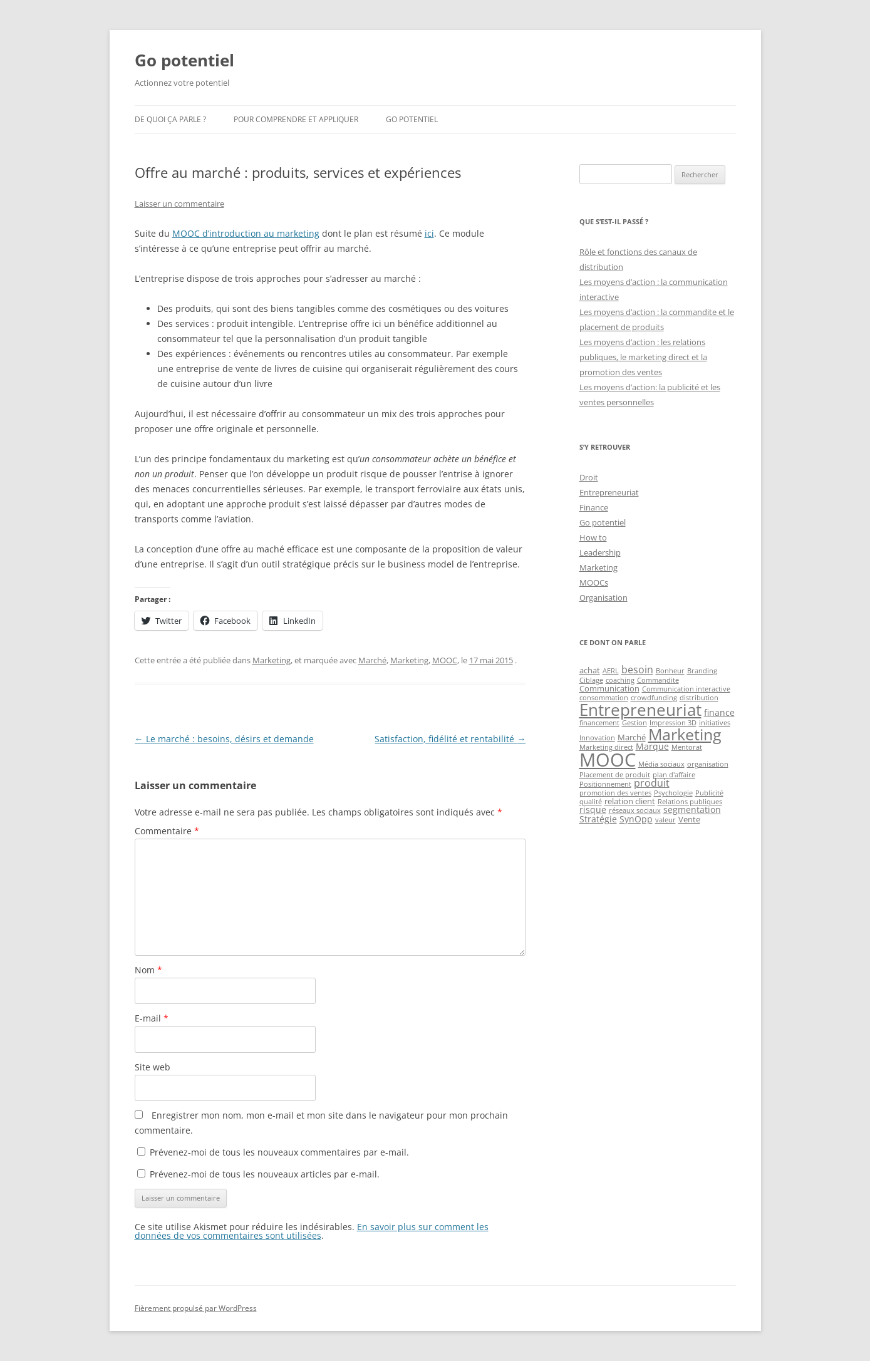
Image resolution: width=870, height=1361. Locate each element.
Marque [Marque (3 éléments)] (652, 746)
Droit (588, 477)
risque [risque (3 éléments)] (592, 809)
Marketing (271, 660)
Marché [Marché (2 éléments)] (632, 737)
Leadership (600, 552)
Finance (593, 507)
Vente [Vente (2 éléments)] (689, 819)
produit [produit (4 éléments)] (652, 783)
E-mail (151, 1018)
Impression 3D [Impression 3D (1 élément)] (673, 722)
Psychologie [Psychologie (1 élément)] (673, 793)
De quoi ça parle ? (170, 119)
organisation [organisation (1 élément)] (707, 764)
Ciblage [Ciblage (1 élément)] (591, 680)
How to (593, 537)
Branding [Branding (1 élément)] (702, 670)
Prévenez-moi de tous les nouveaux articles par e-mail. (265, 1174)
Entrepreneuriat (609, 492)
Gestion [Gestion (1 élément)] (634, 722)
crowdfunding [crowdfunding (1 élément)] (654, 697)
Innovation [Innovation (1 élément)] (597, 737)
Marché (372, 660)
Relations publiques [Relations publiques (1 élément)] (690, 801)
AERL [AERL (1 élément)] (611, 670)
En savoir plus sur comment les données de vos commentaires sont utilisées (312, 1231)
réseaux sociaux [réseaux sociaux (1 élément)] (635, 810)
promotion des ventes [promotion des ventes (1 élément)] (615, 793)
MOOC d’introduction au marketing (245, 233)
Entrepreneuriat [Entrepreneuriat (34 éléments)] (640, 709)
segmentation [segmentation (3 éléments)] (692, 809)
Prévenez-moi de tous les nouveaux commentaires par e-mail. (279, 1152)
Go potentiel (184, 60)
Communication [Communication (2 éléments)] (609, 688)
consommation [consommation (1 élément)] (603, 697)
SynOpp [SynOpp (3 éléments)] (636, 819)
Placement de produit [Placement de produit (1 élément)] (614, 774)
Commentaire (167, 831)
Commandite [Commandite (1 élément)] (658, 680)
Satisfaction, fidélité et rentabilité (450, 739)
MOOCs (593, 582)
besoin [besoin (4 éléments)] (637, 669)
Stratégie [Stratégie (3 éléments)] (598, 819)
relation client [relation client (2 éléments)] (629, 801)
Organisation (603, 597)
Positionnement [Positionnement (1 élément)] (605, 784)
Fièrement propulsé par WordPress (196, 1308)
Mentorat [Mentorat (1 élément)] (686, 747)
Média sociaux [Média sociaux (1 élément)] (661, 764)
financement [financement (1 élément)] (599, 722)
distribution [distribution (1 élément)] (699, 697)
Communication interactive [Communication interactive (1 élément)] (686, 689)
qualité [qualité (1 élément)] (590, 801)
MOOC (444, 660)
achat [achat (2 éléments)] (589, 670)
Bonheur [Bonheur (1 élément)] (670, 670)
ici (429, 233)
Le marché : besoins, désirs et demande (224, 739)
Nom (148, 970)
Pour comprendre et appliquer (296, 119)
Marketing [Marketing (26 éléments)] (685, 734)
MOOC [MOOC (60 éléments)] (607, 759)
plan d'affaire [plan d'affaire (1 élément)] (674, 774)
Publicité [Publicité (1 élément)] (709, 793)
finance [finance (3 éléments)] (719, 712)
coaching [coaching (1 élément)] (620, 680)
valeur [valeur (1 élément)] (665, 819)
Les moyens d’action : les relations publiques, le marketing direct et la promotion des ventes (643, 357)
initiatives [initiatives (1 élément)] (714, 722)
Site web (152, 1067)
